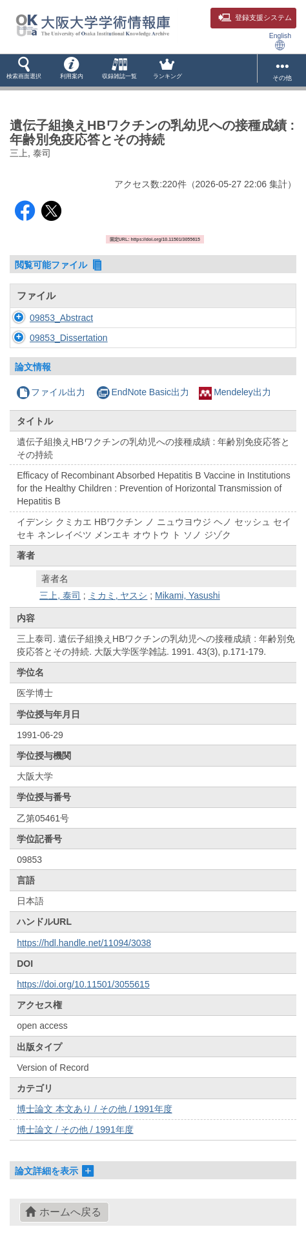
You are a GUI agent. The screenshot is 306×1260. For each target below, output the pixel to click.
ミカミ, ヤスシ (118, 595)
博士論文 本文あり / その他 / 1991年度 (94, 1109)
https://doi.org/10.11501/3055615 (83, 984)
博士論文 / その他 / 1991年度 (75, 1129)
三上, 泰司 (60, 595)
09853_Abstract (61, 318)
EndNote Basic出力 (142, 392)
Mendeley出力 (235, 392)
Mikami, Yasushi (187, 595)
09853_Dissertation (69, 338)
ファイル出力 (50, 392)
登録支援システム (255, 17)
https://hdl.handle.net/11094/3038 (84, 943)
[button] (24, 70)
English (280, 41)
